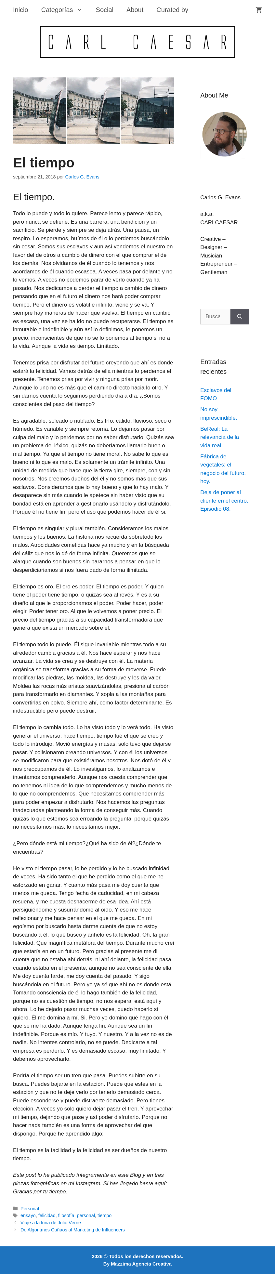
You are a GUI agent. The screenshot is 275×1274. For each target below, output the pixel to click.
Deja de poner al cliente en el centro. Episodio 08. (224, 500)
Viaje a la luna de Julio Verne (50, 1222)
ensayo (28, 1215)
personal (86, 1215)
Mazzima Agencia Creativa (141, 1264)
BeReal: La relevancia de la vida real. (219, 437)
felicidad (47, 1215)
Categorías (65, 10)
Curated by (172, 9)
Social (104, 9)
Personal (29, 1208)
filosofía (66, 1215)
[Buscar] (239, 316)
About (134, 9)
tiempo (104, 1215)
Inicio (20, 9)
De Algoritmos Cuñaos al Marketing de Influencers (72, 1229)
